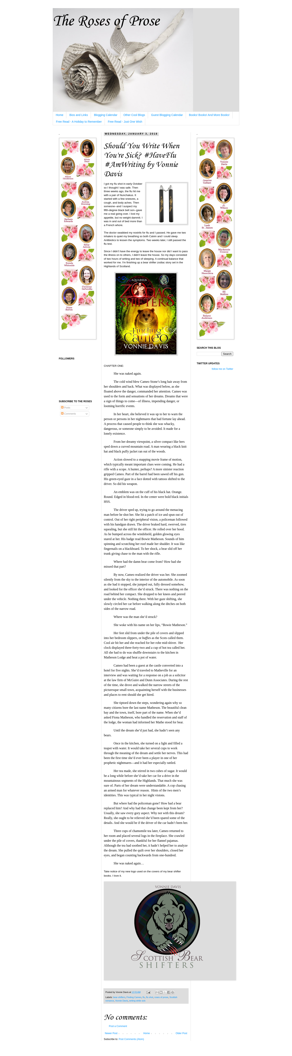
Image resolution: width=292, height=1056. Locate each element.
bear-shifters (119, 997)
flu (144, 997)
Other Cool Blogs (134, 115)
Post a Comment (118, 1026)
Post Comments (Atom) (131, 1039)
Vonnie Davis (121, 1000)
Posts (65, 407)
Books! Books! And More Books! (209, 115)
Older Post (181, 1033)
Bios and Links (78, 115)
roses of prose (161, 997)
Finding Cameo (134, 997)
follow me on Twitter (222, 369)
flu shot (149, 997)
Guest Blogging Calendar (167, 115)
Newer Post (111, 1033)
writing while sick (137, 1000)
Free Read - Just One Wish (125, 121)
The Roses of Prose (106, 21)
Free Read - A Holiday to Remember (79, 121)
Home (59, 115)
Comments (68, 413)
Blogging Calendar (105, 115)
